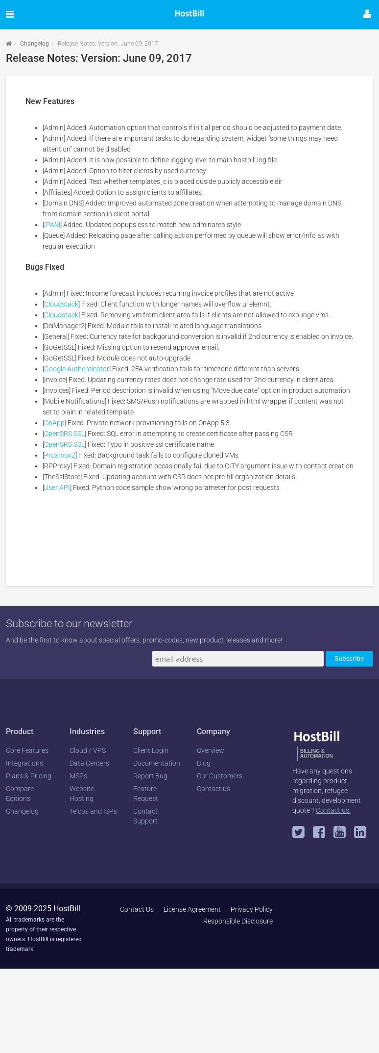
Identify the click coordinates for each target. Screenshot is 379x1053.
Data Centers (89, 763)
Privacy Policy (252, 909)
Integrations (24, 763)
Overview (210, 750)
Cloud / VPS (88, 750)
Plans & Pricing (28, 776)
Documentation (156, 763)
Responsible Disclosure (238, 921)
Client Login (150, 750)
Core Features (27, 750)
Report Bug (150, 776)
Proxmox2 (59, 455)
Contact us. (333, 810)
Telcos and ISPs (93, 811)
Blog (204, 763)
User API (57, 487)
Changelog (34, 43)
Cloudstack (61, 304)
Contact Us (137, 909)
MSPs (78, 776)
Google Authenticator (76, 369)
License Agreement (192, 909)
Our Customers (219, 776)
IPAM (52, 225)
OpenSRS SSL (64, 433)
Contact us (213, 789)
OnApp (54, 423)
